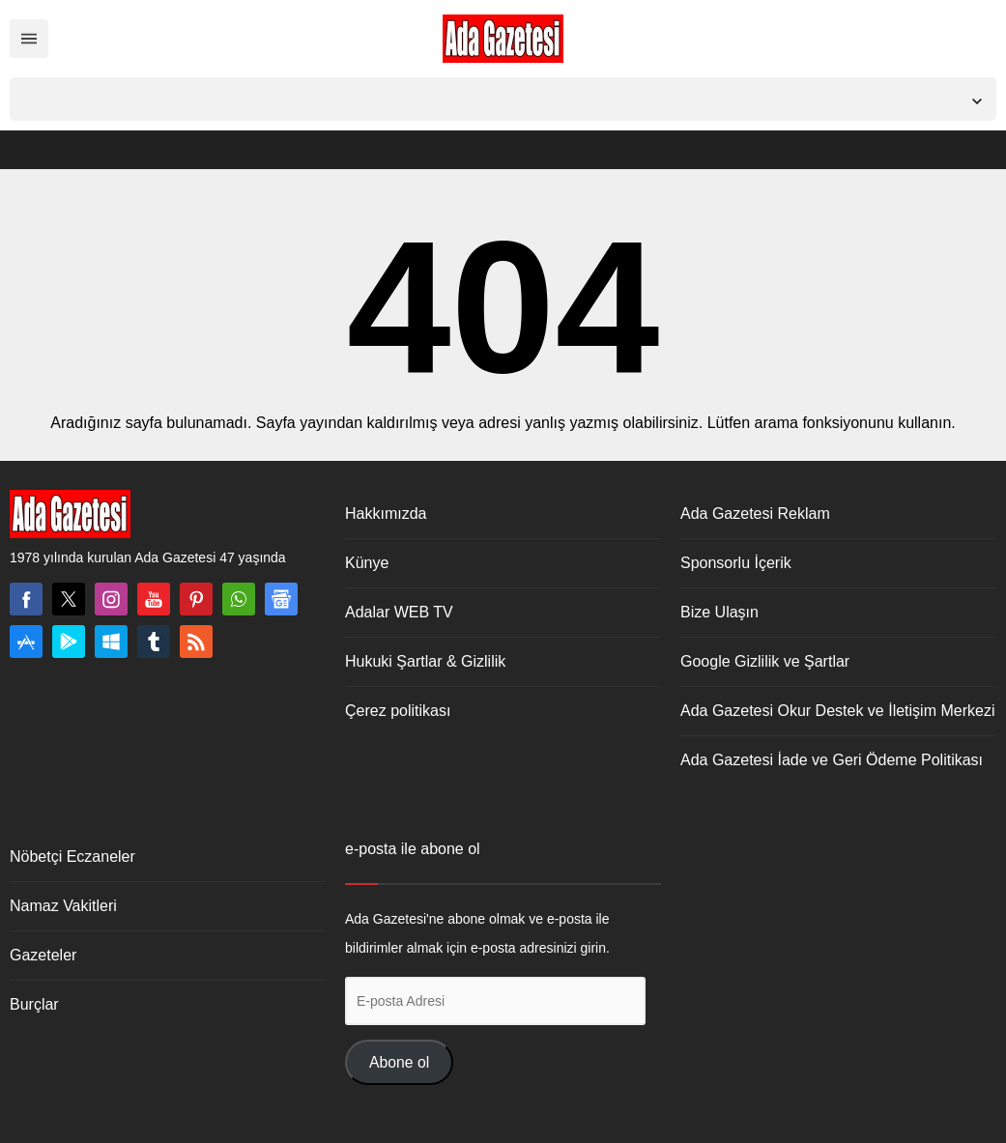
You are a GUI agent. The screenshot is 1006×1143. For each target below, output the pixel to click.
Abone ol (399, 1062)
